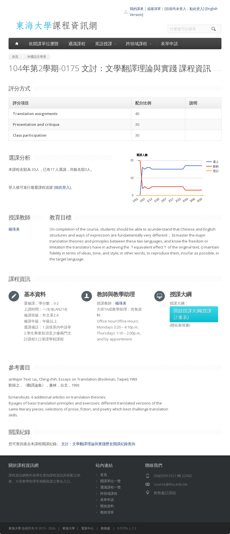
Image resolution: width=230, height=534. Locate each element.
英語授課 (105, 43)
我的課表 (136, 8)
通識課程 (76, 43)
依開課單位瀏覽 (44, 43)
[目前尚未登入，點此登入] (184, 8)
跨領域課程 (138, 43)
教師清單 (107, 512)
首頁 (103, 474)
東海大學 (15, 528)
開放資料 (107, 506)
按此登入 (62, 187)
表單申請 (169, 43)
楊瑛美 (14, 229)
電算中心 (87, 528)
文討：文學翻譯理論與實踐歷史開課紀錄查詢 (98, 443)
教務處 (105, 528)
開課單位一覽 (110, 480)
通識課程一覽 (110, 487)
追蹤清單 (154, 8)
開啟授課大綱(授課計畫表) (192, 314)
